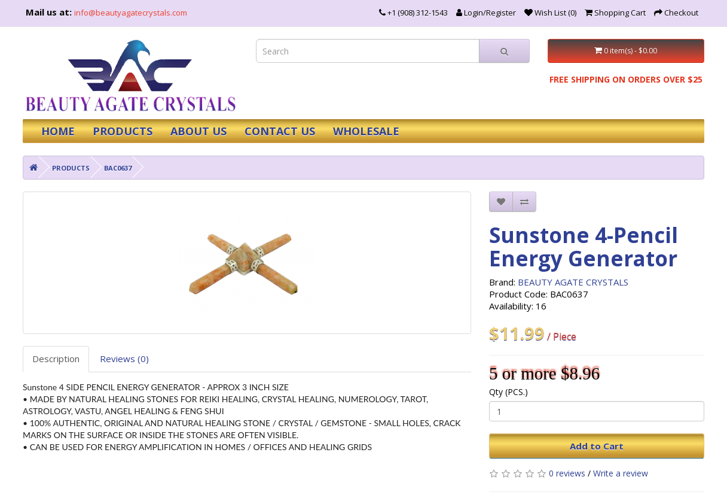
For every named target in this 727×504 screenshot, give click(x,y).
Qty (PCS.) (508, 391)
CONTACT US (280, 131)
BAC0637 (118, 167)
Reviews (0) (124, 359)
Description (56, 359)
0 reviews (567, 473)
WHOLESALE (366, 131)
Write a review (620, 473)
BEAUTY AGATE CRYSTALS (573, 282)
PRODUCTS (122, 131)
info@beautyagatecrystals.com (130, 12)
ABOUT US (198, 131)
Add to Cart (597, 446)
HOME (58, 131)
